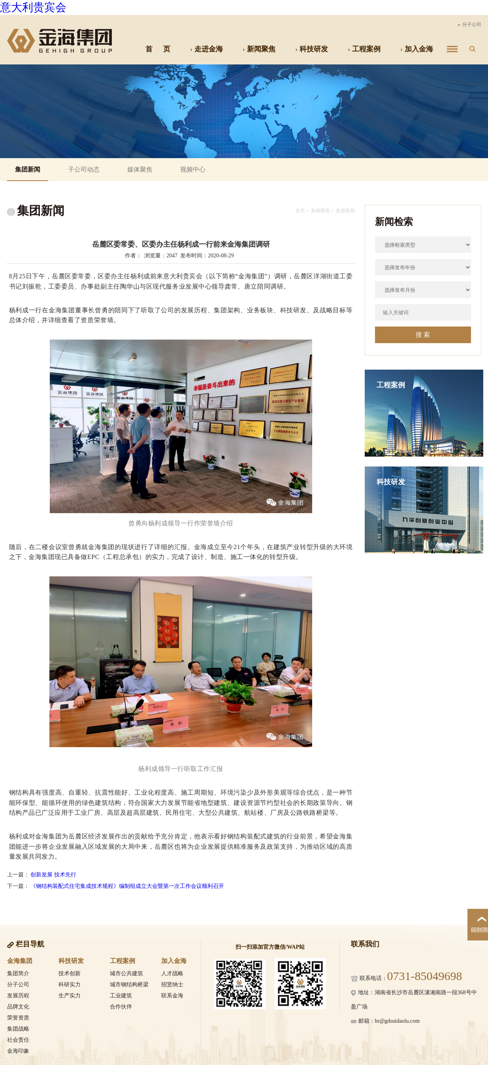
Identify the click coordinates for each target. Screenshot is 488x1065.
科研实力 (69, 985)
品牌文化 (18, 1007)
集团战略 (18, 1029)
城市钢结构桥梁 (129, 985)
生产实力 (69, 996)
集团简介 (18, 973)
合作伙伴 (121, 1007)
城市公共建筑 (126, 973)
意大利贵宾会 (33, 7)
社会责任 (18, 1040)
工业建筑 (121, 996)
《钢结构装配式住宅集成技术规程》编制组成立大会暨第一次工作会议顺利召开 (127, 886)
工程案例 (364, 49)
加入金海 (416, 49)
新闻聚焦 (259, 49)
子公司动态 (84, 169)
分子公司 (469, 24)
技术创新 (69, 973)
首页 (300, 210)
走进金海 (206, 49)
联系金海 (172, 996)
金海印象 (18, 1051)
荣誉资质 (18, 1018)
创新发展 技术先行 (53, 875)
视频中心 (192, 169)
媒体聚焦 (140, 169)
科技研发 (311, 49)
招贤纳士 (172, 985)
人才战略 (172, 973)
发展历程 (18, 996)
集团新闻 (27, 169)
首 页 (157, 49)
